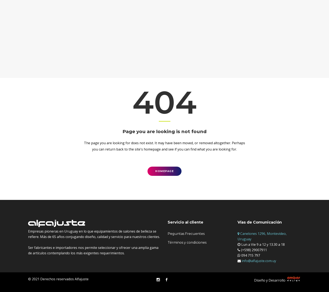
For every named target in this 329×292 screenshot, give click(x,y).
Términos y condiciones (187, 242)
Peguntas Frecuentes (186, 234)
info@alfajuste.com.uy (258, 261)
